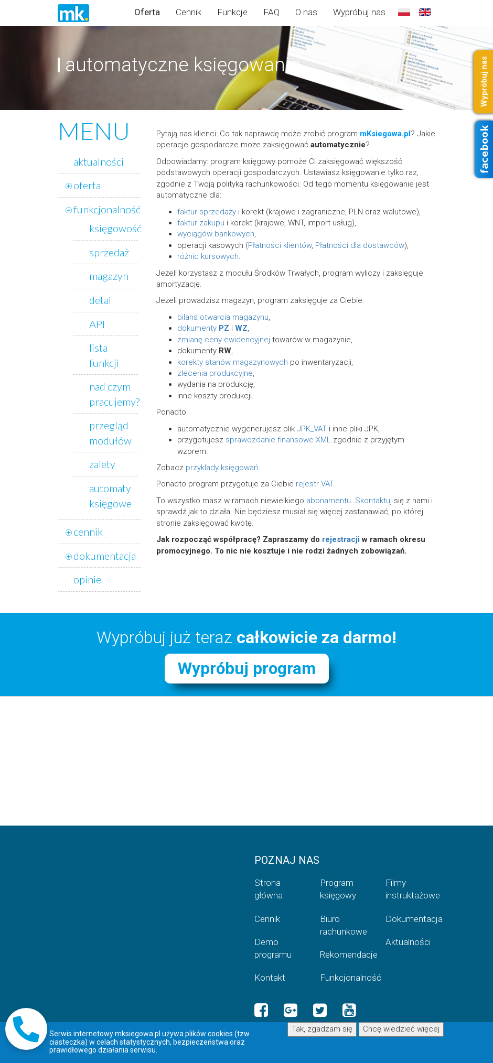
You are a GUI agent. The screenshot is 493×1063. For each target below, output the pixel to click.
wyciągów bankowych (215, 233)
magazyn (108, 275)
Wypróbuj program (247, 668)
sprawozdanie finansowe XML (278, 439)
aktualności (98, 161)
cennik (88, 531)
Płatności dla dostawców (359, 245)
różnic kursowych (208, 256)
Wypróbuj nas (359, 12)
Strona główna (268, 889)
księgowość (115, 228)
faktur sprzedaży (206, 211)
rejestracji (341, 539)
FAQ (271, 12)
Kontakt (269, 977)
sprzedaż (109, 252)
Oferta (147, 12)
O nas (306, 12)
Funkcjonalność (345, 977)
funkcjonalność (107, 209)
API (97, 324)
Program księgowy (338, 889)
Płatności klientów (280, 245)
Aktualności (408, 942)
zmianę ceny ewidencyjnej (223, 339)
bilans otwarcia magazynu (223, 317)
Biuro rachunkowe (343, 925)
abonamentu (328, 500)
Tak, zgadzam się (322, 1029)
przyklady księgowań (222, 467)
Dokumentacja (410, 919)
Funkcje (232, 12)
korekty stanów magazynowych (232, 362)
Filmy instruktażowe (410, 889)
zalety (102, 464)
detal (100, 300)
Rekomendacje (345, 954)
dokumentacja (104, 555)
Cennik (188, 12)
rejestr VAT (314, 484)
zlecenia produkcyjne (215, 373)
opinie (87, 579)
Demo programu (273, 948)
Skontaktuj (373, 500)
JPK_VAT (312, 428)
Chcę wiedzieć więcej (401, 1029)
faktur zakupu (200, 222)
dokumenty (203, 328)
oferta (87, 185)
